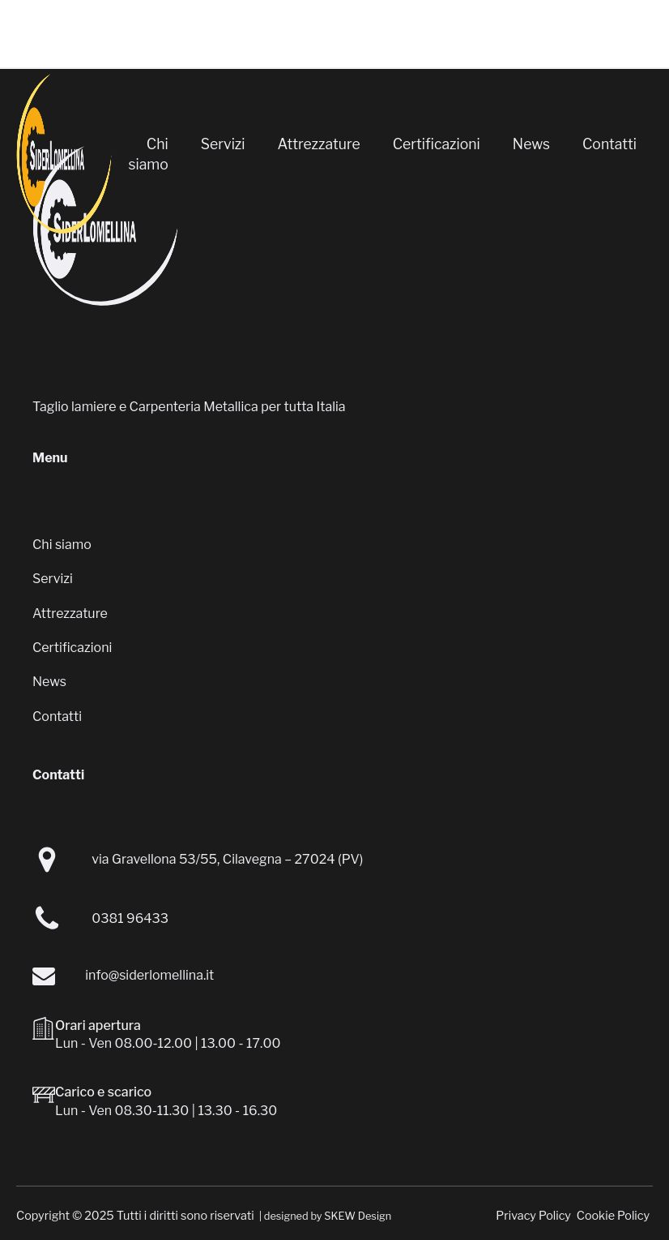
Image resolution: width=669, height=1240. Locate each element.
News (531, 143)
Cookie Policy (613, 1215)
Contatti (609, 143)
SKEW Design (357, 1216)
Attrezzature (319, 143)
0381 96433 (130, 918)
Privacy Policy (533, 1215)
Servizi (223, 143)
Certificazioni (436, 143)
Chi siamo (148, 154)
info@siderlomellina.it (149, 975)
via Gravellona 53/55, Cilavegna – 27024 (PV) (227, 859)
